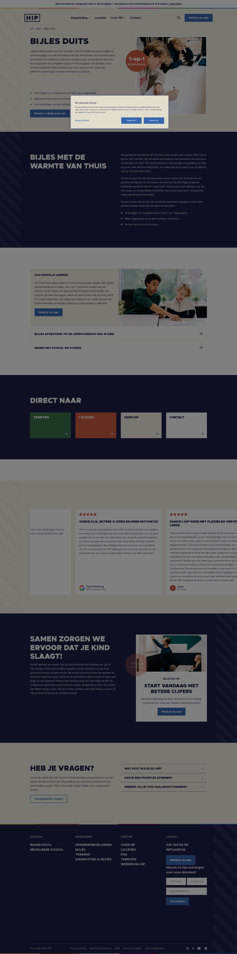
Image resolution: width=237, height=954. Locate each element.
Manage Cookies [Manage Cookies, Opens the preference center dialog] (82, 120)
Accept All (154, 120)
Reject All (131, 120)
